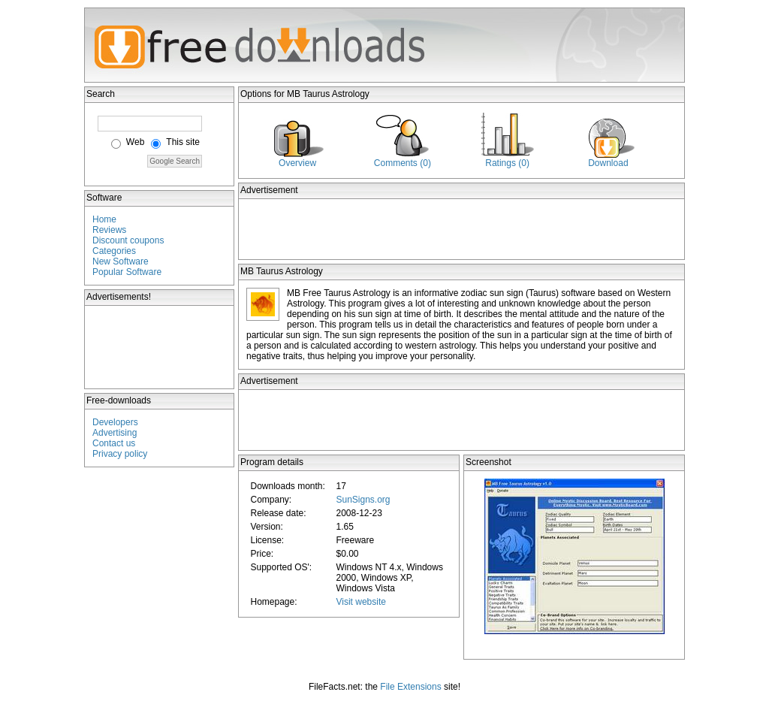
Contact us (113, 443)
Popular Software (126, 272)
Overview (297, 163)
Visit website (360, 602)
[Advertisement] (160, 347)
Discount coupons (128, 240)
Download (608, 163)
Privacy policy (119, 454)
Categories (114, 251)
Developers (115, 422)
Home (104, 219)
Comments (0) (402, 163)
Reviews (109, 230)
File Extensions (410, 686)
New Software (120, 261)
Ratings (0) (507, 163)
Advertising (114, 433)
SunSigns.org (363, 499)
